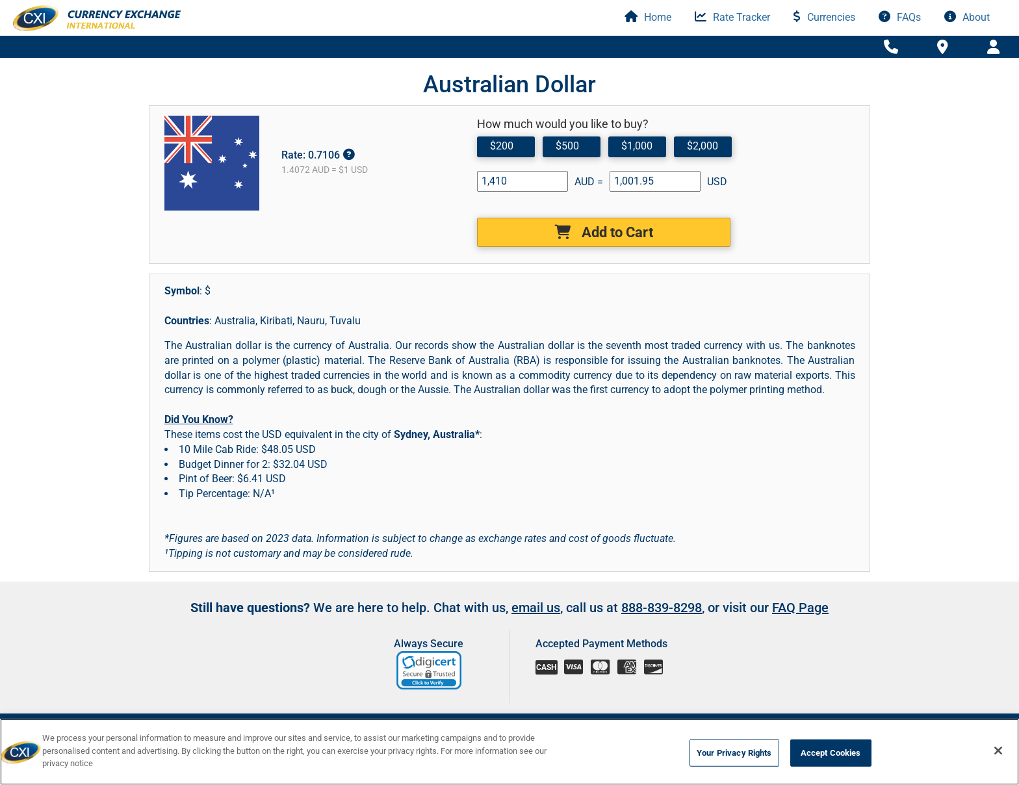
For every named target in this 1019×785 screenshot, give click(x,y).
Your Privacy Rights (734, 753)
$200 (501, 146)
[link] (429, 670)
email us (535, 607)
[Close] (998, 750)
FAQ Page (800, 607)
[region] (509, 752)
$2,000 (702, 146)
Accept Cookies (831, 753)
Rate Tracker (732, 17)
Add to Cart (603, 232)
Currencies (824, 17)
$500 (567, 146)
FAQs (900, 17)
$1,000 (636, 146)
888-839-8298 (661, 607)
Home (648, 17)
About (967, 17)
